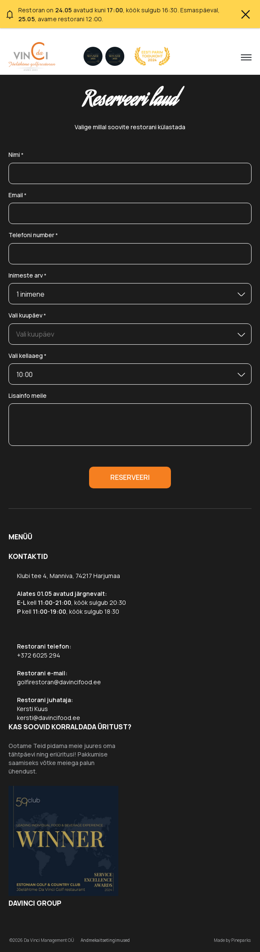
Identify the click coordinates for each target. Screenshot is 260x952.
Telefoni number (33, 235)
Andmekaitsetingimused (105, 940)
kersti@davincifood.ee (48, 718)
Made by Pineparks (232, 940)
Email (17, 195)
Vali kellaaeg (27, 355)
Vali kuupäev (27, 315)
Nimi (16, 154)
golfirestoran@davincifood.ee (59, 682)
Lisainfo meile (27, 395)
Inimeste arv (27, 275)
